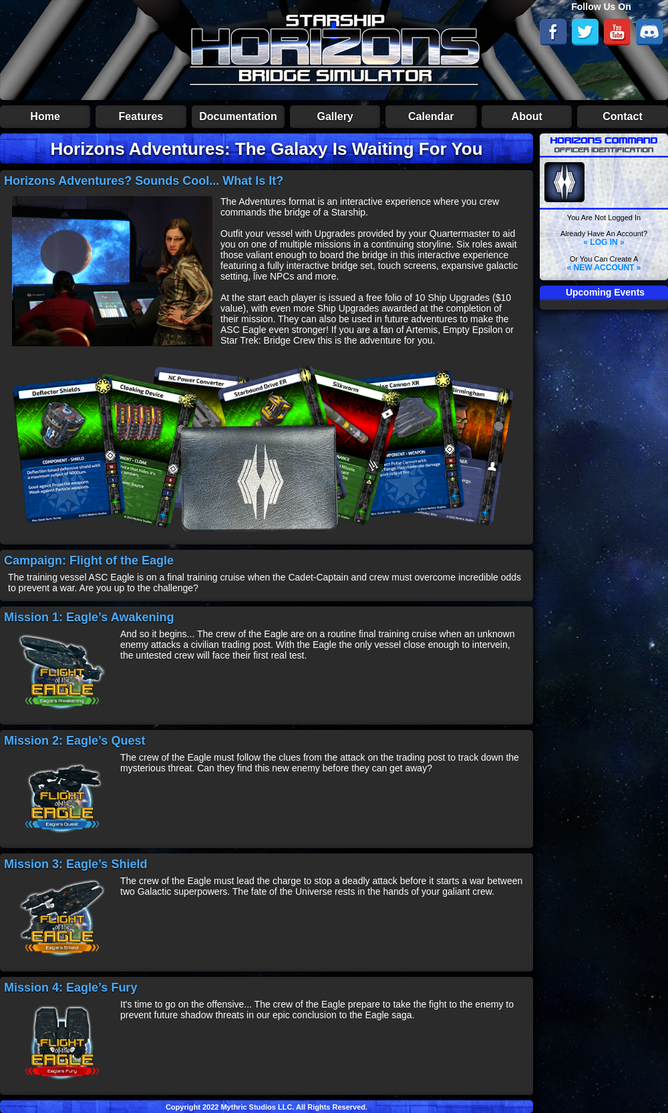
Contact (623, 116)
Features (141, 116)
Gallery (335, 116)
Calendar (431, 116)
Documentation (238, 116)
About (527, 116)
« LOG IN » (603, 242)
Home (44, 116)
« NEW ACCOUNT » (604, 267)
